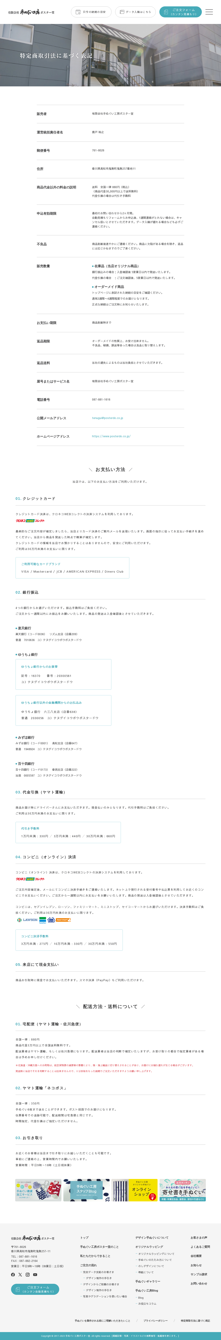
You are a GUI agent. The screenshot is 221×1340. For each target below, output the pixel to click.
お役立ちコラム (147, 1303)
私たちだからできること (95, 1255)
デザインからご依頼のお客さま (101, 1284)
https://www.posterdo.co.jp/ (111, 436)
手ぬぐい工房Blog (146, 1290)
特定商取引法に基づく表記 (195, 1320)
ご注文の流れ (88, 1265)
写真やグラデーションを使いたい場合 (105, 1296)
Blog (140, 1297)
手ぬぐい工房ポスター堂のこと (99, 1246)
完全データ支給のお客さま (98, 1272)
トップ (84, 1237)
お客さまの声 (199, 1237)
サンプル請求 (199, 1274)
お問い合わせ (199, 1283)
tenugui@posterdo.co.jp (107, 418)
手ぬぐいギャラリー (147, 1281)
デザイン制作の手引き (99, 1278)
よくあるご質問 (200, 1246)
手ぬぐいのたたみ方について (155, 1260)
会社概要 (196, 1255)
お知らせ (196, 1265)
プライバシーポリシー (155, 1320)
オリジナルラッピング (149, 1246)
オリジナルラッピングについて (156, 1254)
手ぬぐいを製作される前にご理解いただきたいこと (102, 1320)
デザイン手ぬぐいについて (152, 1237)
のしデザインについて (151, 1266)
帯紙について (146, 1272)
